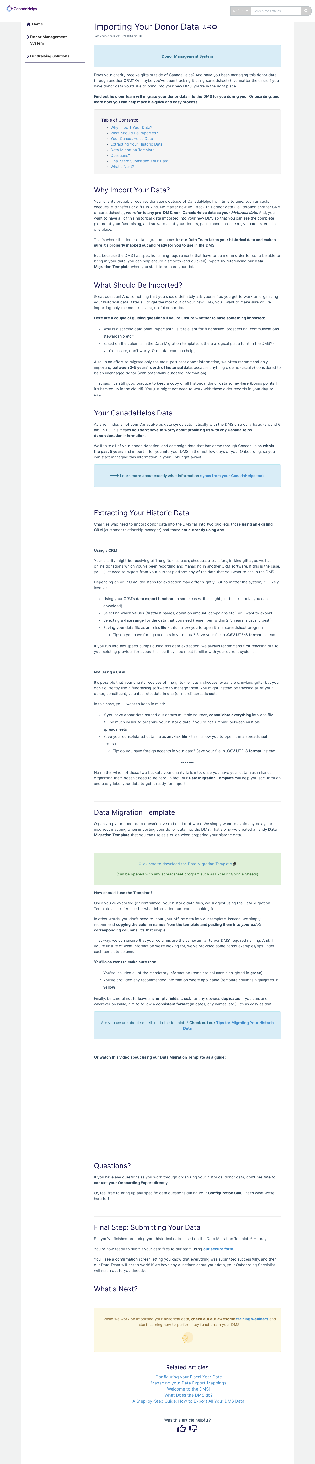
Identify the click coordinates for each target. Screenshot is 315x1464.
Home (37, 24)
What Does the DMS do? (188, 1395)
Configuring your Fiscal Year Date (188, 1376)
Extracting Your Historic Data (137, 144)
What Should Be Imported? (134, 133)
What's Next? (122, 166)
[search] (276, 11)
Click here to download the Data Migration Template (185, 863)
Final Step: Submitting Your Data (139, 161)
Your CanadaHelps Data (132, 138)
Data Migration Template (132, 149)
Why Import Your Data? (131, 127)
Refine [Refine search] (240, 11)
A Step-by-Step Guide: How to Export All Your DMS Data (188, 1401)
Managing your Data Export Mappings (188, 1382)
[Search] (306, 11)
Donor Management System (48, 40)
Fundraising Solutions (49, 56)
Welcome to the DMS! (188, 1389)
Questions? (120, 155)
